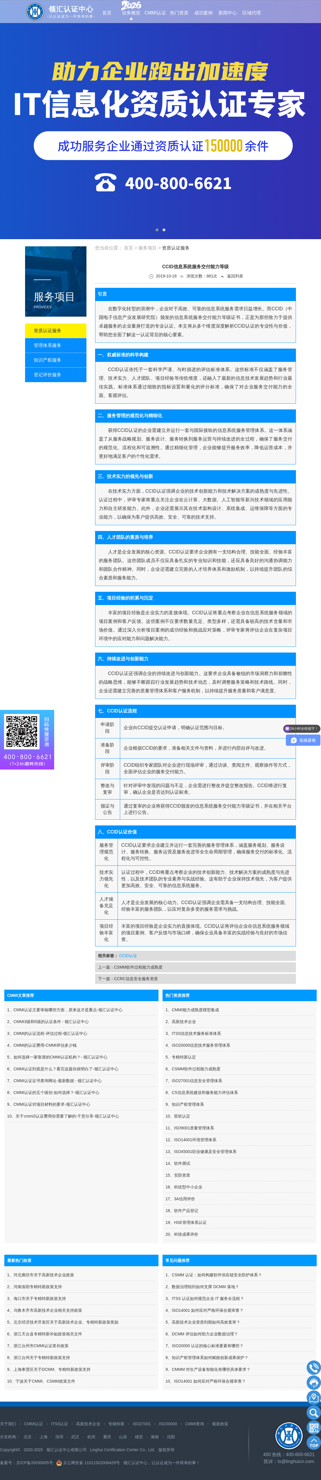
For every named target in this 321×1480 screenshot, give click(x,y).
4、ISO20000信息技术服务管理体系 (197, 1045)
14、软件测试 (177, 1163)
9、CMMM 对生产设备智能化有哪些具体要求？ (207, 1369)
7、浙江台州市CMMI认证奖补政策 (38, 1345)
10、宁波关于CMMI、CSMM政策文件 (41, 1381)
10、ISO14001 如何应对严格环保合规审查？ (205, 1381)
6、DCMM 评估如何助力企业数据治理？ (201, 1334)
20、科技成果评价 (181, 1234)
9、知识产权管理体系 (184, 1104)
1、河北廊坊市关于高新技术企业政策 (40, 1275)
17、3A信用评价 (180, 1199)
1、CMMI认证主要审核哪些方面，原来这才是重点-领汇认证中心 (64, 1010)
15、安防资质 (177, 1175)
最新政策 (220, 1424)
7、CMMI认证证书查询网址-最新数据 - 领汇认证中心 (54, 1080)
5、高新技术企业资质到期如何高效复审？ (202, 1322)
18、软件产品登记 (181, 1210)
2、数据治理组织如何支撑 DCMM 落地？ (202, 1286)
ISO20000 (168, 1424)
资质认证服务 (176, 247)
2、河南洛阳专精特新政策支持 (34, 1286)
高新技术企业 (88, 1424)
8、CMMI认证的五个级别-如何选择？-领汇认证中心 (53, 1092)
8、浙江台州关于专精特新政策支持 (38, 1357)
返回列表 (231, 276)
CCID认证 (128, 955)
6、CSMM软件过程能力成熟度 (192, 1069)
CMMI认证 (33, 1424)
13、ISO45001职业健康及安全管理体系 (201, 1151)
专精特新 (116, 1424)
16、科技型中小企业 (183, 1187)
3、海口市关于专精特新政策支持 (36, 1298)
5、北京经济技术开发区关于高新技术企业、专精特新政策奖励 (62, 1322)
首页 (128, 247)
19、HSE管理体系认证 (185, 1222)
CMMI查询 (194, 1424)
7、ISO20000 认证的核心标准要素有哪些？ (204, 1345)
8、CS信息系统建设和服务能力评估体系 (201, 1092)
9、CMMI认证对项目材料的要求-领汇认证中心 (48, 1104)
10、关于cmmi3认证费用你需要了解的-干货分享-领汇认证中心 (63, 1116)
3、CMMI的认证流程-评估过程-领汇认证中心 (47, 1033)
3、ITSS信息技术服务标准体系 (193, 1033)
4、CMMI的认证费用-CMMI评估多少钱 (42, 1045)
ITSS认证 (59, 1424)
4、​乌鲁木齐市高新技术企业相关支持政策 (44, 1310)
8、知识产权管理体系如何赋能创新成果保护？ (206, 1357)
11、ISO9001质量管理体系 (189, 1128)
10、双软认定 (177, 1116)
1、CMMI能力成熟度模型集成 (192, 1010)
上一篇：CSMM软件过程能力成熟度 (130, 967)
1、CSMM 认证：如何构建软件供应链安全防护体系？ (213, 1275)
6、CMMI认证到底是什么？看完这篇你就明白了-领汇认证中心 (62, 1069)
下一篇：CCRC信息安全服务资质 (128, 978)
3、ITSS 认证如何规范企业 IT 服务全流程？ (204, 1298)
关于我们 (8, 1424)
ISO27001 (142, 1424)
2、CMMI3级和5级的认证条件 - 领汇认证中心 (48, 1021)
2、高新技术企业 (180, 1021)
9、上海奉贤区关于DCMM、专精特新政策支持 (48, 1369)
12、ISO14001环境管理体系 (190, 1139)
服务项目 (147, 247)
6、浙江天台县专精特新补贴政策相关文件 (44, 1334)
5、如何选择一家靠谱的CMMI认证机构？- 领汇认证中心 (57, 1057)
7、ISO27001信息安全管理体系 (193, 1080)
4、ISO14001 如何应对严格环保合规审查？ (204, 1310)
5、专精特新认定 (180, 1057)
